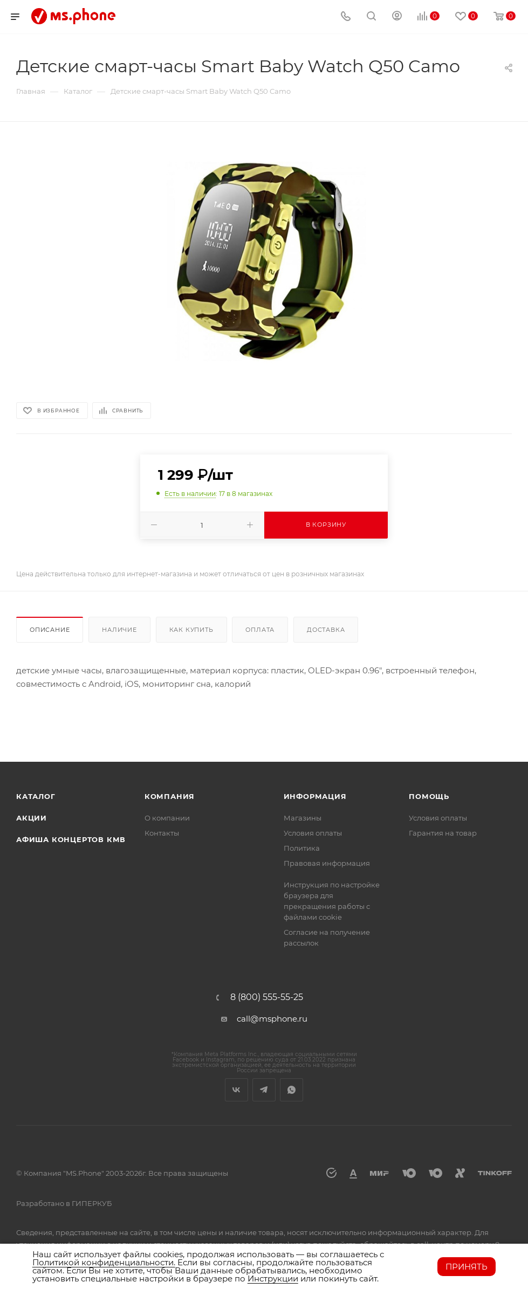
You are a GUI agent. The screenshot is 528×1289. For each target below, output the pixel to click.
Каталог (36, 796)
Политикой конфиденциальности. (103, 1262)
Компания (170, 796)
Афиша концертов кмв (71, 839)
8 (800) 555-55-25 (266, 997)
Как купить (191, 629)
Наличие (119, 629)
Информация (315, 796)
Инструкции (273, 1278)
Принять (466, 1267)
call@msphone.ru (272, 1019)
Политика (302, 848)
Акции (31, 818)
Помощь (429, 796)
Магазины (302, 818)
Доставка (326, 629)
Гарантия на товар (443, 833)
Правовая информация (327, 863)
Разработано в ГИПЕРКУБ (64, 1203)
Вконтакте (236, 1089)
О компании (167, 818)
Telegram (264, 1089)
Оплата (260, 629)
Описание (50, 629)
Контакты (162, 833)
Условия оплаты (313, 833)
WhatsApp (291, 1089)
